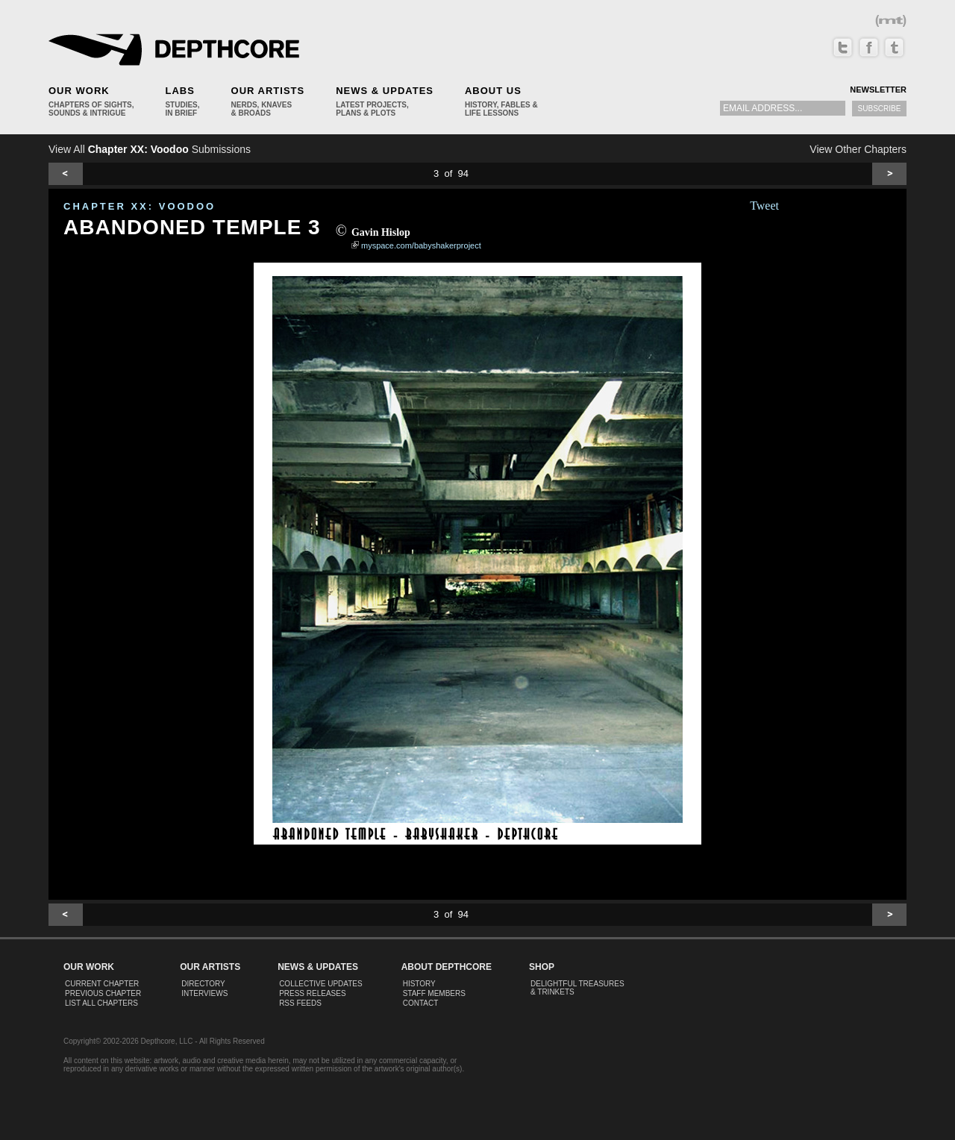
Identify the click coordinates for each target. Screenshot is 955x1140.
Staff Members (434, 993)
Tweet (764, 205)
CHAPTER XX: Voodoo (139, 206)
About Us (493, 90)
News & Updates (384, 90)
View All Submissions (149, 149)
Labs (179, 90)
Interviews (204, 993)
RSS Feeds (300, 1003)
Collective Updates (321, 984)
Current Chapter (102, 984)
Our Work (79, 90)
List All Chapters (101, 1003)
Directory (203, 984)
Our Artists (268, 90)
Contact (421, 1003)
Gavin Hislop (380, 232)
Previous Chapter (103, 993)
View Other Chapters (858, 149)
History (419, 984)
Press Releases (312, 993)
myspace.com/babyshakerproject (421, 245)
